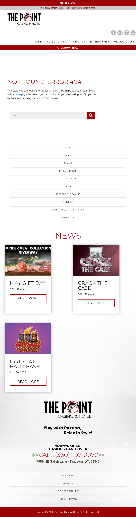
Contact (68, 202)
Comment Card (68, 217)
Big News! (70, 3)
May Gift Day (27, 283)
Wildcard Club (68, 178)
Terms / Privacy (68, 499)
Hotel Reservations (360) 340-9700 (80, 8)
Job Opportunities (68, 491)
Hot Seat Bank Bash (25, 364)
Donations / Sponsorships (68, 209)
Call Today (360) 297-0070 (52, 8)
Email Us (68, 483)
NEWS (68, 236)
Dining (68, 163)
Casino (68, 155)
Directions (68, 475)
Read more (32, 299)
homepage (21, 94)
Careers (68, 186)
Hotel (68, 147)
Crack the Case (92, 286)
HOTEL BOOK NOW (95, 47)
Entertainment (68, 170)
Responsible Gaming (68, 194)
